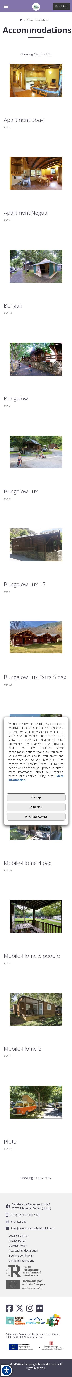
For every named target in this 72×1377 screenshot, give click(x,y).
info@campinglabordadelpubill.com (33, 1228)
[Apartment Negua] (36, 179)
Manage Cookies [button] (36, 816)
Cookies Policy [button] (18, 1245)
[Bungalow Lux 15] (36, 550)
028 (38, 1215)
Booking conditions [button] (21, 1255)
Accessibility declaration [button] (23, 1250)
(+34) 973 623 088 (22, 1215)
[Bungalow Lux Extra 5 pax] (36, 643)
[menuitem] (36, 1235)
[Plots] (36, 1108)
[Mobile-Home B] (36, 1015)
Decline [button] (36, 807)
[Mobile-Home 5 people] (36, 922)
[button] (36, 7)
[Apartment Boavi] (36, 86)
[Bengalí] (36, 272)
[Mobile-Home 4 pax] (36, 829)
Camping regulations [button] (21, 1260)
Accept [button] (36, 797)
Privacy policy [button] (17, 1240)
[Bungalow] (36, 365)
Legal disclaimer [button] (19, 1235)
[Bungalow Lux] (36, 457)
